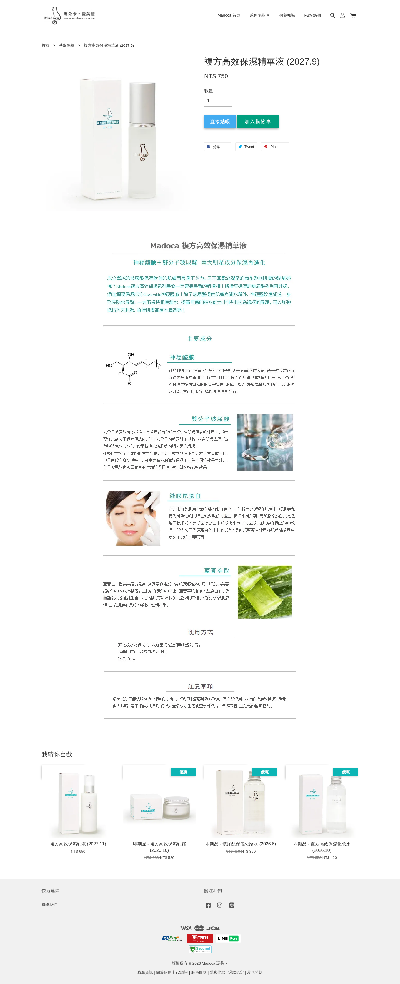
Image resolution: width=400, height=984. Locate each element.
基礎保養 (66, 45)
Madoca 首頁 (229, 15)
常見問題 (254, 972)
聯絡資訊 (145, 972)
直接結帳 (220, 121)
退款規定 (236, 972)
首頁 (45, 45)
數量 (208, 90)
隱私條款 (217, 972)
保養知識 (287, 15)
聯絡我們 (49, 904)
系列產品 (260, 15)
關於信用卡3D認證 (172, 972)
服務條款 (199, 972)
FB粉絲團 (312, 15)
